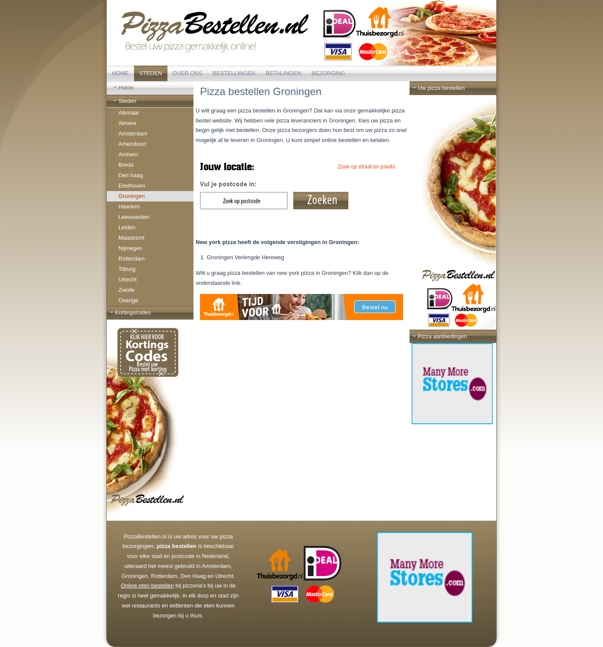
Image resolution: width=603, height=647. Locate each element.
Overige (128, 300)
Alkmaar (128, 112)
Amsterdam (132, 133)
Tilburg (126, 269)
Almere (127, 123)
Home (120, 73)
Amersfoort (132, 144)
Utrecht (127, 279)
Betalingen (283, 73)
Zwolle (126, 290)
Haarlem (129, 206)
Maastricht (131, 237)
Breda (126, 165)
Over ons (188, 73)
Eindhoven (131, 185)
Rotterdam (131, 258)
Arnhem (128, 154)
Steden (150, 73)
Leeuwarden (134, 217)
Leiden (126, 227)
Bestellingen (234, 73)
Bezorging (328, 73)
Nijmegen (130, 248)
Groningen (131, 196)
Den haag (130, 175)
